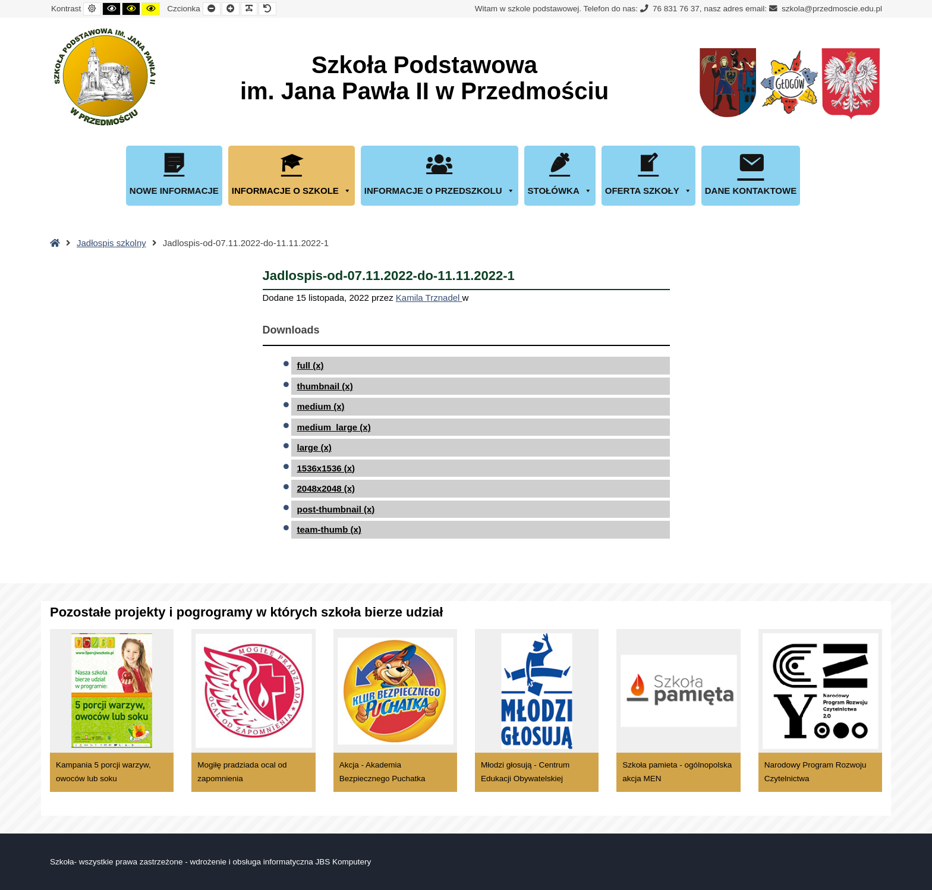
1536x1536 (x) (326, 468)
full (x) (310, 365)
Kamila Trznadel (429, 298)
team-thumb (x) (329, 529)
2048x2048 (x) (326, 488)
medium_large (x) (334, 427)
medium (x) (321, 406)
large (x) (314, 447)
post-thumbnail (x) (336, 509)
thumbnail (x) (325, 386)
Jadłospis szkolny (111, 243)
